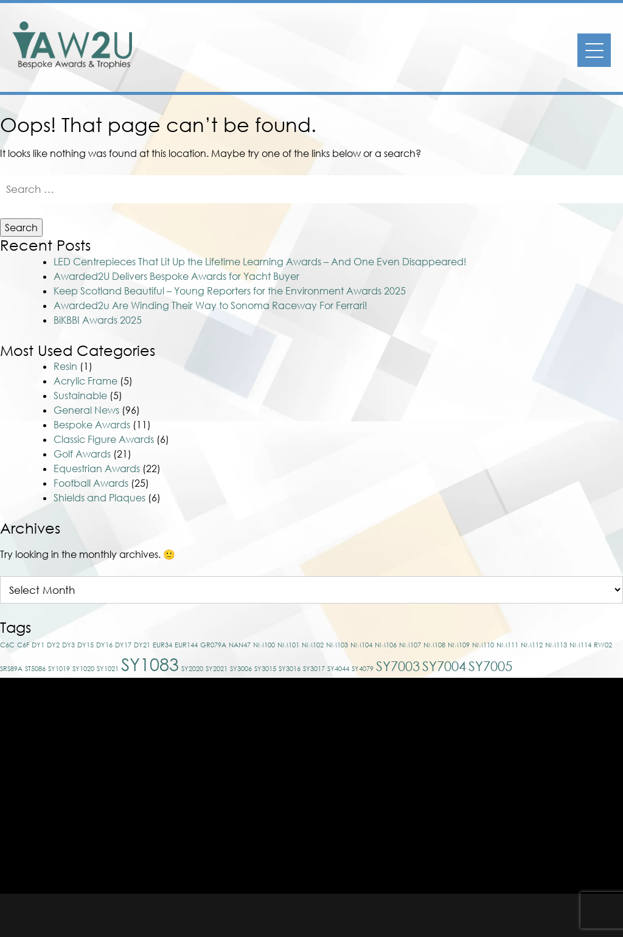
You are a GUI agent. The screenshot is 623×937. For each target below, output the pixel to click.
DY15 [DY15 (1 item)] (85, 645)
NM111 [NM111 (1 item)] (507, 645)
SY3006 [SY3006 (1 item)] (241, 668)
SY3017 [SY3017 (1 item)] (314, 668)
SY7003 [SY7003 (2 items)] (398, 666)
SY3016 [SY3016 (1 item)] (290, 668)
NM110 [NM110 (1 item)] (483, 645)
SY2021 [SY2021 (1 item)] (217, 668)
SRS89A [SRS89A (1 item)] (11, 668)
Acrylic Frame (85, 381)
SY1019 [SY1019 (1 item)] (59, 668)
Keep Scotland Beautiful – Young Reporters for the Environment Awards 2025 (230, 291)
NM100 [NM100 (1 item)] (264, 645)
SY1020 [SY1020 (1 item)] (83, 668)
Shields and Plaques (99, 498)
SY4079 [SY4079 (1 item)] (363, 668)
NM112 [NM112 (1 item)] (532, 645)
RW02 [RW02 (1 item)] (603, 645)
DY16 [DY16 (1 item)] (104, 645)
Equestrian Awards (97, 468)
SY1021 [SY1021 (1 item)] (108, 668)
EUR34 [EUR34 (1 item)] (162, 645)
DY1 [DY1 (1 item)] (38, 645)
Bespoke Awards (92, 425)
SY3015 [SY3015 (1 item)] (265, 668)
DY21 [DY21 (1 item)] (142, 645)
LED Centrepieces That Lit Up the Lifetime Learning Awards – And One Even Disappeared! (260, 262)
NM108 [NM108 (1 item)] (434, 645)
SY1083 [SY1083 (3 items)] (150, 664)
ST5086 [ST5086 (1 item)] (35, 668)
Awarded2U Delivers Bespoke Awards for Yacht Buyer (176, 276)
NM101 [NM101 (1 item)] (288, 645)
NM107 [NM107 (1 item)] (410, 645)
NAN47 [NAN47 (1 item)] (240, 645)
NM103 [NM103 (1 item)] (337, 645)
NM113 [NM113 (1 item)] (556, 645)
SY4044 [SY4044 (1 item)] (338, 668)
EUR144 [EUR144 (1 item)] (186, 645)
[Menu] (594, 50)
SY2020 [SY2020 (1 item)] (192, 668)
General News (86, 410)
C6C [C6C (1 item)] (7, 645)
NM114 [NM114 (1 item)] (580, 645)
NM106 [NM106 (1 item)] (386, 645)
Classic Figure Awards (104, 439)
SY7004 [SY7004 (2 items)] (444, 666)
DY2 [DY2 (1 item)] (53, 645)
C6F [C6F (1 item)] (23, 645)
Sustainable (80, 395)
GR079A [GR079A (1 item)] (213, 645)
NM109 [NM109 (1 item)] (459, 645)
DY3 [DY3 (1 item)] (68, 645)
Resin (65, 366)
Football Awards (91, 483)
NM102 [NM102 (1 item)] (313, 645)
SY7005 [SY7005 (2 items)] (490, 666)
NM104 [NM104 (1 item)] (361, 645)
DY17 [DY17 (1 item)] (123, 645)
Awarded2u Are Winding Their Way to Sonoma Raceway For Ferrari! (210, 305)
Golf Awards (82, 454)
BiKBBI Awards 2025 (98, 320)
